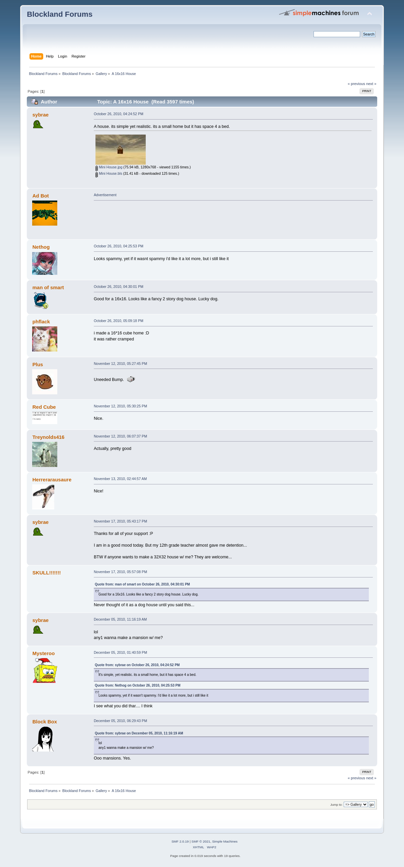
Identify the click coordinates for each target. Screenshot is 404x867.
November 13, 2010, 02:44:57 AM (120, 479)
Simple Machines (225, 841)
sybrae (40, 114)
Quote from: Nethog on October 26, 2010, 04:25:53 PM (138, 685)
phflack (41, 321)
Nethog (41, 247)
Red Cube (44, 407)
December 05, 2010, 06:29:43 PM (120, 721)
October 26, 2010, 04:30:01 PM (118, 287)
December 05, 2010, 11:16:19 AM (120, 619)
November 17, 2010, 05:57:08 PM (120, 572)
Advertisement (105, 195)
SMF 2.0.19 (180, 841)
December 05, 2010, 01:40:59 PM (120, 652)
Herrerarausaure (52, 479)
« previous (356, 84)
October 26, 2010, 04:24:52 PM (118, 114)
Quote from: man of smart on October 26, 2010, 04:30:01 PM (142, 584)
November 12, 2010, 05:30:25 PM (120, 406)
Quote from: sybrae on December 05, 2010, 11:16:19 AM (139, 733)
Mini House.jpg (108, 167)
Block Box (44, 721)
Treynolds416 (48, 437)
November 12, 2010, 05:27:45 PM (120, 364)
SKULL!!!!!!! (46, 572)
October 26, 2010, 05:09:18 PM (118, 321)
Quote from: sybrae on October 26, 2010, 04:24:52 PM (137, 665)
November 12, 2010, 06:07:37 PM (120, 436)
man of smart (48, 287)
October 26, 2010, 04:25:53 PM (118, 246)
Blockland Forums (59, 14)
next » (371, 84)
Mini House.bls (108, 173)
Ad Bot (40, 196)
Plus (37, 364)
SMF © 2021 (201, 841)
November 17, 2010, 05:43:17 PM (120, 521)
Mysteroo (43, 653)
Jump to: (336, 804)
